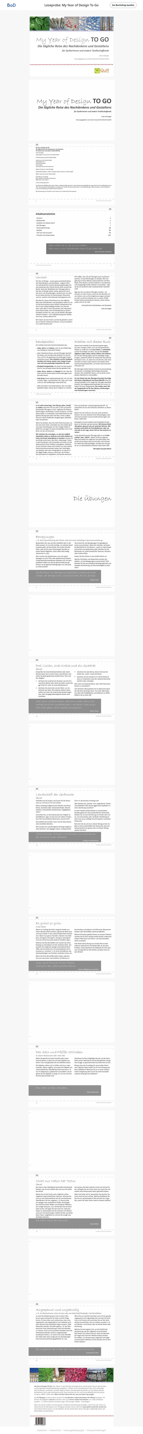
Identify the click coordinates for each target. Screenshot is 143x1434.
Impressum (42, 1430)
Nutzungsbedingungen (74, 1430)
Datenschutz (55, 1430)
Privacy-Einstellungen (96, 1430)
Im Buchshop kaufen (123, 5)
